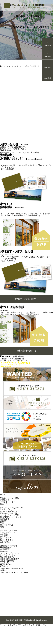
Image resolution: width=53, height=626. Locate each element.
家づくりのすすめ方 (8, 511)
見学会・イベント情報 (9, 498)
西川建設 (4, 570)
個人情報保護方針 (7, 557)
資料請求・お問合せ (8, 546)
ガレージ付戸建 (6, 525)
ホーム (3, 494)
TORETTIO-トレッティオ (10, 517)
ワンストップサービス (9, 553)
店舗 (2, 527)
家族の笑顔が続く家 (8, 513)
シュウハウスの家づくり (16, 27)
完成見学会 (5, 500)
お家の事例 (19, 16)
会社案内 (34, 16)
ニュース (4, 504)
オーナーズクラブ (7, 532)
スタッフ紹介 (5, 538)
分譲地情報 (5, 550)
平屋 (2, 523)
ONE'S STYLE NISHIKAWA (11, 569)
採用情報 (4, 551)
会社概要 (4, 536)
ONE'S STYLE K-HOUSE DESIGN (14, 572)
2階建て (3, 521)
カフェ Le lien (6, 565)
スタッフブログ (41, 27)
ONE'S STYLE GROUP (9, 559)
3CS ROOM (5, 542)
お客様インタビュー (8, 531)
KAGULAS (4, 563)
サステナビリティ (7, 555)
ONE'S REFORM (7, 561)
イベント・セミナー (8, 502)
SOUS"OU (4, 567)
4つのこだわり (6, 510)
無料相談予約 (5, 548)
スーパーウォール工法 (9, 515)
